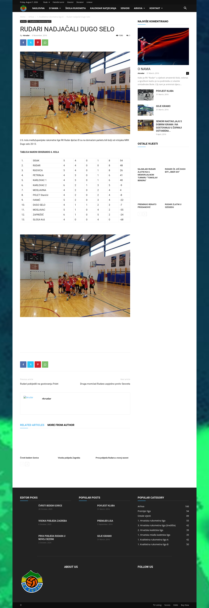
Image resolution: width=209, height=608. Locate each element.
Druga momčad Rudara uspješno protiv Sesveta (105, 383)
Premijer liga (105, 521)
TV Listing (157, 605)
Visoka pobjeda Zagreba (69, 458)
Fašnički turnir (58, 2)
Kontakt (156, 8)
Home (22, 17)
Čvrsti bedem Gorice (29, 458)
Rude (46, 2)
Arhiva (139, 8)
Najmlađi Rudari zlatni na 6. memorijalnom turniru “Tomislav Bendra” (148, 175)
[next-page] (27, 464)
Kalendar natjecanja (103, 8)
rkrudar (26, 35)
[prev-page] (22, 464)
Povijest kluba (165, 91)
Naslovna (38, 8)
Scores (167, 605)
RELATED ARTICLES (32, 425)
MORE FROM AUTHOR (60, 425)
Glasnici (70, 2)
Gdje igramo (163, 106)
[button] (185, 8)
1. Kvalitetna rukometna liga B (50, 17)
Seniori (125, 8)
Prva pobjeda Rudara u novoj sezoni (112, 458)
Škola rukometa (75, 8)
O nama (55, 8)
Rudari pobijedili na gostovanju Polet (39, 383)
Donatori (80, 2)
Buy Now (185, 605)
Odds (175, 605)
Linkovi (89, 2)
